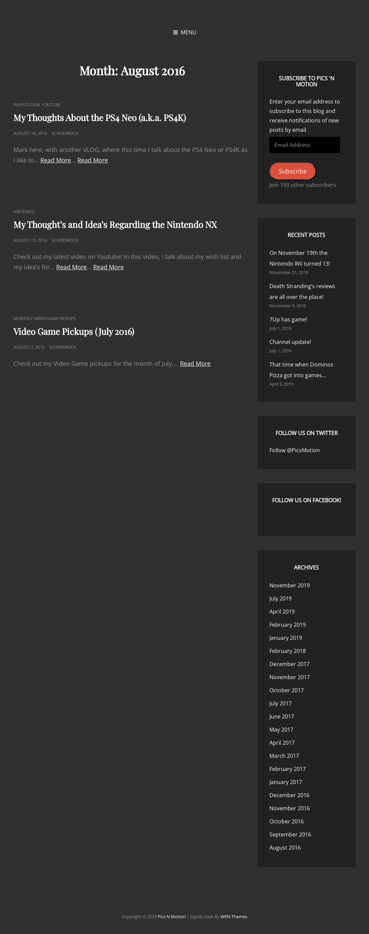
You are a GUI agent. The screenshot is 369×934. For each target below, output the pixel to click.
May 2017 (281, 729)
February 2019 (287, 624)
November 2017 (289, 677)
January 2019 (285, 637)
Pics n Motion (172, 916)
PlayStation (26, 105)
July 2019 (280, 598)
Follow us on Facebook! (306, 500)
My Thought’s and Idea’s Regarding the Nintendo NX (115, 224)
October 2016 (286, 821)
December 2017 (289, 664)
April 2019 (282, 611)
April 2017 (282, 742)
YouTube (51, 105)
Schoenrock (64, 133)
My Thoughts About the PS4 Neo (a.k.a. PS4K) (99, 117)
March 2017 (284, 756)
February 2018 (287, 651)
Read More (55, 160)
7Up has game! (288, 319)
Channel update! (290, 342)
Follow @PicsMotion (294, 450)
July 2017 (280, 703)
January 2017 (285, 782)
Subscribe (293, 171)
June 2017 (281, 716)
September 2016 (290, 834)
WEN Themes (234, 916)
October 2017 (286, 690)
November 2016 (289, 808)
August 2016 (285, 847)
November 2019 (289, 585)
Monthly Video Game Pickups (44, 318)
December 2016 (289, 795)
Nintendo (23, 212)
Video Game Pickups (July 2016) (73, 331)
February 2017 (287, 769)
